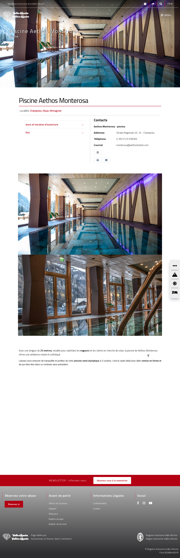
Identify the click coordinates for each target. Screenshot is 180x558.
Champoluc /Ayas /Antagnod (45, 111)
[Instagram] (144, 503)
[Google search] (161, 3)
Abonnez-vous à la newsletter (112, 480)
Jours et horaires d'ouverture (42, 124)
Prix (28, 132)
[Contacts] (145, 3)
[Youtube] (150, 503)
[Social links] (153, 3)
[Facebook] (138, 503)
